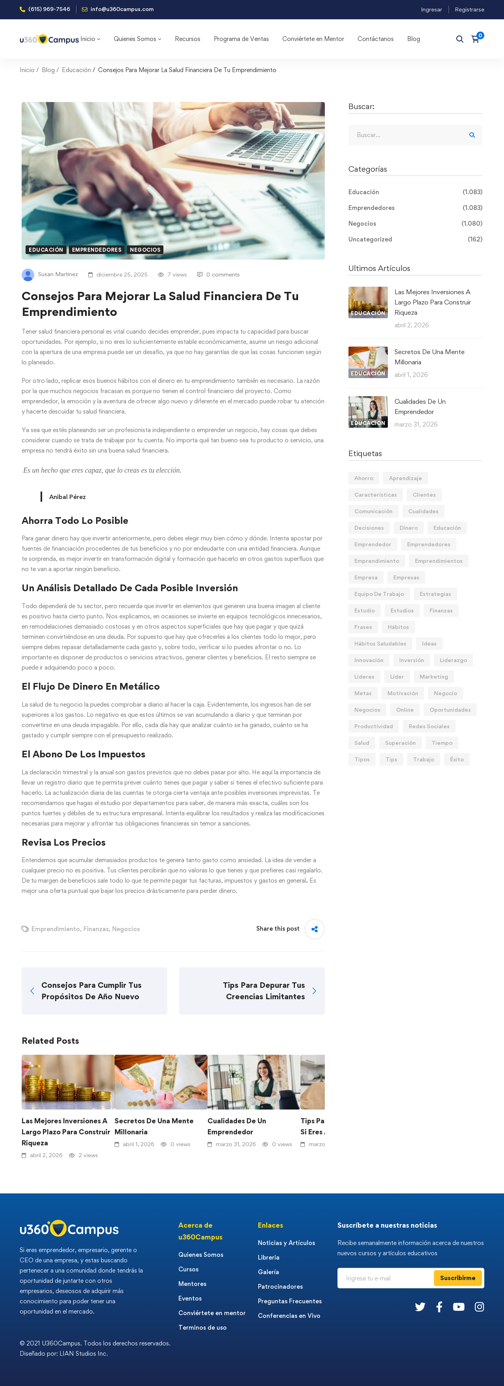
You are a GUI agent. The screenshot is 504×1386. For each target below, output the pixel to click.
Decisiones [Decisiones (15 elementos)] (369, 527)
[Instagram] (479, 1306)
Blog (48, 70)
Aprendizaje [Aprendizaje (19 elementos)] (405, 478)
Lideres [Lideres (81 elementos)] (364, 676)
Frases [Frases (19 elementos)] (363, 626)
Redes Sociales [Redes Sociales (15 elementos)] (429, 726)
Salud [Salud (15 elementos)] (361, 742)
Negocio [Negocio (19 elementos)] (445, 693)
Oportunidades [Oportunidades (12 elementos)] (450, 709)
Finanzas (96, 929)
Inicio (27, 70)
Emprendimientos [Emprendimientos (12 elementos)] (439, 560)
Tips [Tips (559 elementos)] (391, 759)
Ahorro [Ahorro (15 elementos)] (363, 478)
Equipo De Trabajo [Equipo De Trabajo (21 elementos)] (379, 593)
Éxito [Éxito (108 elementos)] (457, 759)
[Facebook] (439, 1306)
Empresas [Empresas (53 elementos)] (406, 577)
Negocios (145, 250)
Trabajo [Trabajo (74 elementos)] (423, 759)
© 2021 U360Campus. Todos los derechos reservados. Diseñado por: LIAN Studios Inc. (95, 1348)
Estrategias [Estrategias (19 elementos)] (435, 593)
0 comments (218, 274)
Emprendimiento (56, 929)
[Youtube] (459, 1306)
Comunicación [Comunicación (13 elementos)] (373, 511)
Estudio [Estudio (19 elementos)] (364, 610)
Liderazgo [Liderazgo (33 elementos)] (453, 660)
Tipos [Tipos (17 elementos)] (362, 759)
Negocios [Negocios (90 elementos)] (367, 709)
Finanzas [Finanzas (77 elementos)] (441, 610)
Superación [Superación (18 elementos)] (400, 742)
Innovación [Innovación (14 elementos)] (369, 660)
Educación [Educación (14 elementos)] (447, 527)
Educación (76, 70)
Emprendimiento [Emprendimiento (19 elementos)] (376, 560)
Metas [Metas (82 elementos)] (363, 693)
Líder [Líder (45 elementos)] (397, 676)
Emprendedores (97, 250)
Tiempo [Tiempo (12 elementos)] (442, 742)
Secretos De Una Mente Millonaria (154, 1126)
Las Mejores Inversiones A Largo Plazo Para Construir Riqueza (66, 1132)
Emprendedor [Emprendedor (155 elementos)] (372, 544)
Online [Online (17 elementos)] (405, 709)
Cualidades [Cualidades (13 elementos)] (423, 511)
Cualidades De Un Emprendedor (237, 1126)
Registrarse (469, 9)
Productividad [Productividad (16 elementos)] (373, 726)
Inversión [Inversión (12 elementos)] (411, 660)
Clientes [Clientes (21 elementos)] (424, 494)
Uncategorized (415, 239)
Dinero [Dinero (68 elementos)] (409, 527)
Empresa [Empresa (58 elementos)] (366, 577)
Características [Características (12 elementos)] (375, 494)
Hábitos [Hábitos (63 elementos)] (398, 626)
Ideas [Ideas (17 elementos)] (429, 643)
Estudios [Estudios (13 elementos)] (402, 610)
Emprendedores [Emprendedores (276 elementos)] (428, 544)
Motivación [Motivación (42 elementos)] (402, 693)
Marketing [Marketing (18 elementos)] (434, 676)
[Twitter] (420, 1306)
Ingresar (431, 9)
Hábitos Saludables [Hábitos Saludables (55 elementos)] (380, 643)
